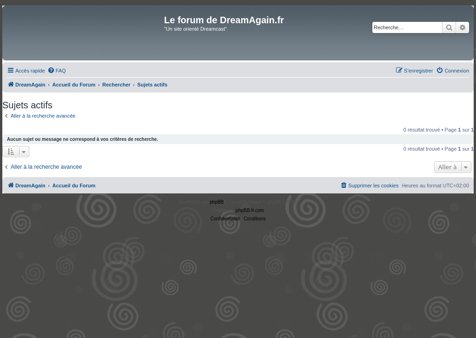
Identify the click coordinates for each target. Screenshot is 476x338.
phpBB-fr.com (250, 210)
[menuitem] (56, 70)
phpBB (217, 202)
